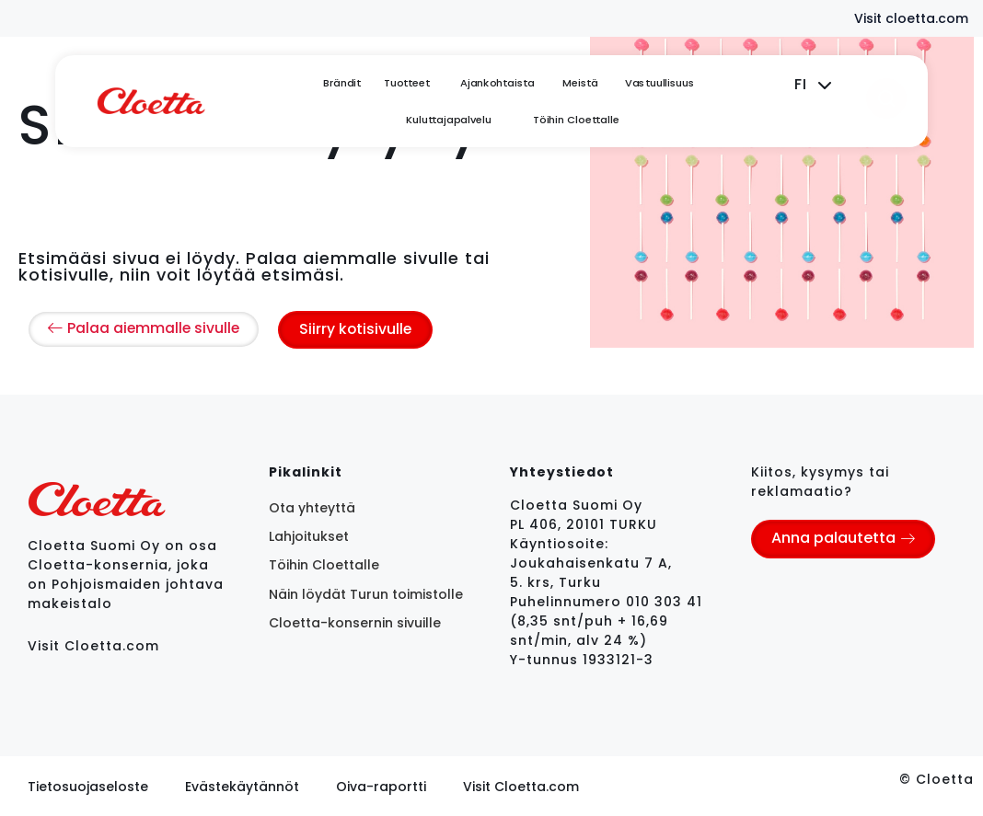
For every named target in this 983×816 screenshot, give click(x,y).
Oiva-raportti (381, 785)
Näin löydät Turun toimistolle (366, 593)
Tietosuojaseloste (88, 785)
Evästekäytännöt (242, 785)
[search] (886, 98)
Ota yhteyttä (312, 507)
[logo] (151, 101)
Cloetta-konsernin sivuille (355, 623)
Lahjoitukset (309, 535)
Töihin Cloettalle (324, 565)
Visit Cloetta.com (93, 645)
